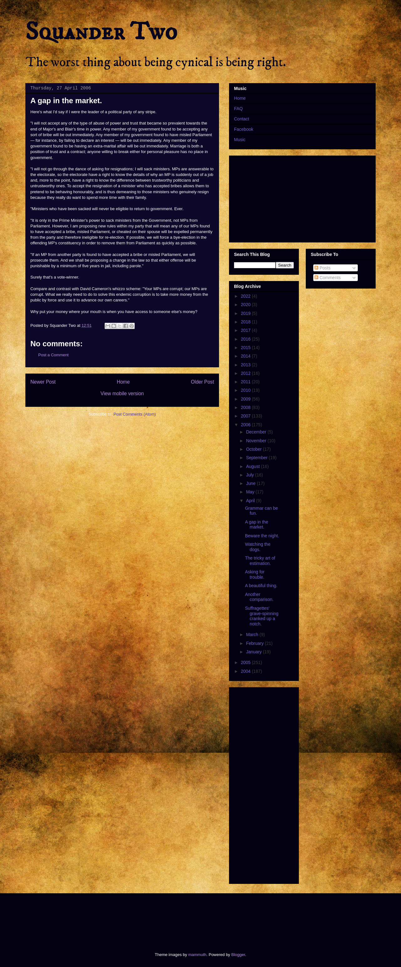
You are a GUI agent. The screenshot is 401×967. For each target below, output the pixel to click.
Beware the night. (262, 535)
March (252, 634)
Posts (323, 267)
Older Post (202, 382)
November (256, 440)
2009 (246, 398)
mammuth (197, 954)
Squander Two (101, 32)
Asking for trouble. (254, 574)
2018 (246, 321)
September (257, 457)
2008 (246, 407)
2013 (246, 364)
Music (240, 139)
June (251, 483)
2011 (246, 381)
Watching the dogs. (257, 547)
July (250, 474)
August (253, 466)
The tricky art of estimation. (260, 560)
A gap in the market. (256, 524)
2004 (246, 671)
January (254, 651)
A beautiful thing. (261, 585)
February (255, 643)
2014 (246, 356)
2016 (246, 339)
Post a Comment (53, 355)
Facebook (243, 129)
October (254, 449)
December (256, 431)
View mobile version (122, 393)
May (250, 491)
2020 (246, 304)
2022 (246, 296)
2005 (246, 662)
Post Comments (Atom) (134, 414)
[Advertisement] (139, 917)
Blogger (238, 954)
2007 (246, 415)
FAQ (238, 108)
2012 (246, 373)
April (251, 500)
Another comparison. (259, 597)
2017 (246, 330)
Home (123, 382)
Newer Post (43, 382)
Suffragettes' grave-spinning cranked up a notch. (262, 616)
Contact (241, 118)
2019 (246, 313)
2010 (246, 390)
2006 (246, 424)
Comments (328, 277)
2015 (246, 347)
